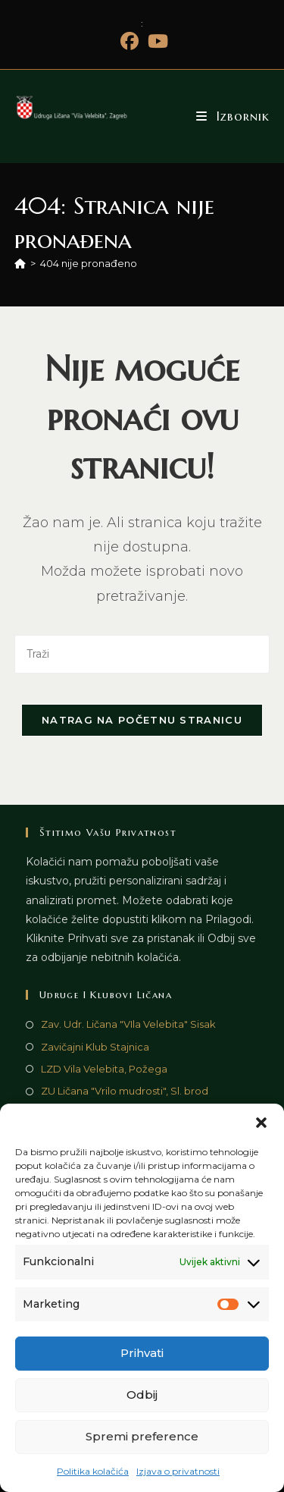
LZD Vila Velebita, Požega (104, 1069)
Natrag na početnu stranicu (142, 720)
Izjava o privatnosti (178, 1471)
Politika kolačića (93, 1471)
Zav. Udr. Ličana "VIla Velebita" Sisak (128, 1024)
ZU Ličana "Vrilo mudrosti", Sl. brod (124, 1091)
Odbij (142, 1394)
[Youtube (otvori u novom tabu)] (155, 41)
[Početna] (20, 263)
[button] (261, 1122)
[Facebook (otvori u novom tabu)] (129, 41)
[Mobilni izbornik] (233, 116)
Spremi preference (142, 1436)
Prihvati (142, 1353)
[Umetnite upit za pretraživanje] (142, 654)
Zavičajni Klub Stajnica (95, 1047)
